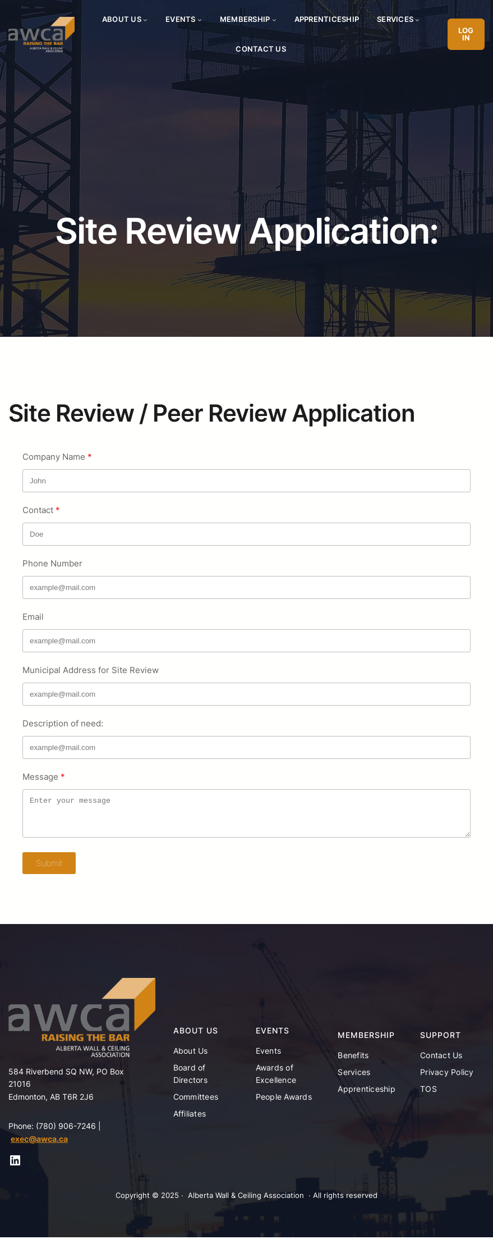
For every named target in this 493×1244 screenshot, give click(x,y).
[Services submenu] (417, 19)
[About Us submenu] (145, 19)
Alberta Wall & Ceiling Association (246, 1201)
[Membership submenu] (274, 19)
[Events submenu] (199, 19)
